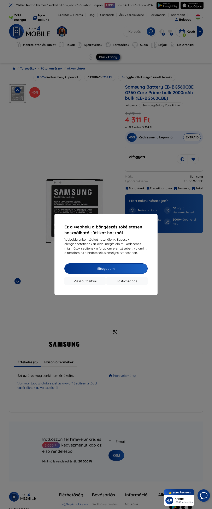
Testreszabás (127, 281)
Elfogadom (106, 269)
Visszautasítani (85, 281)
